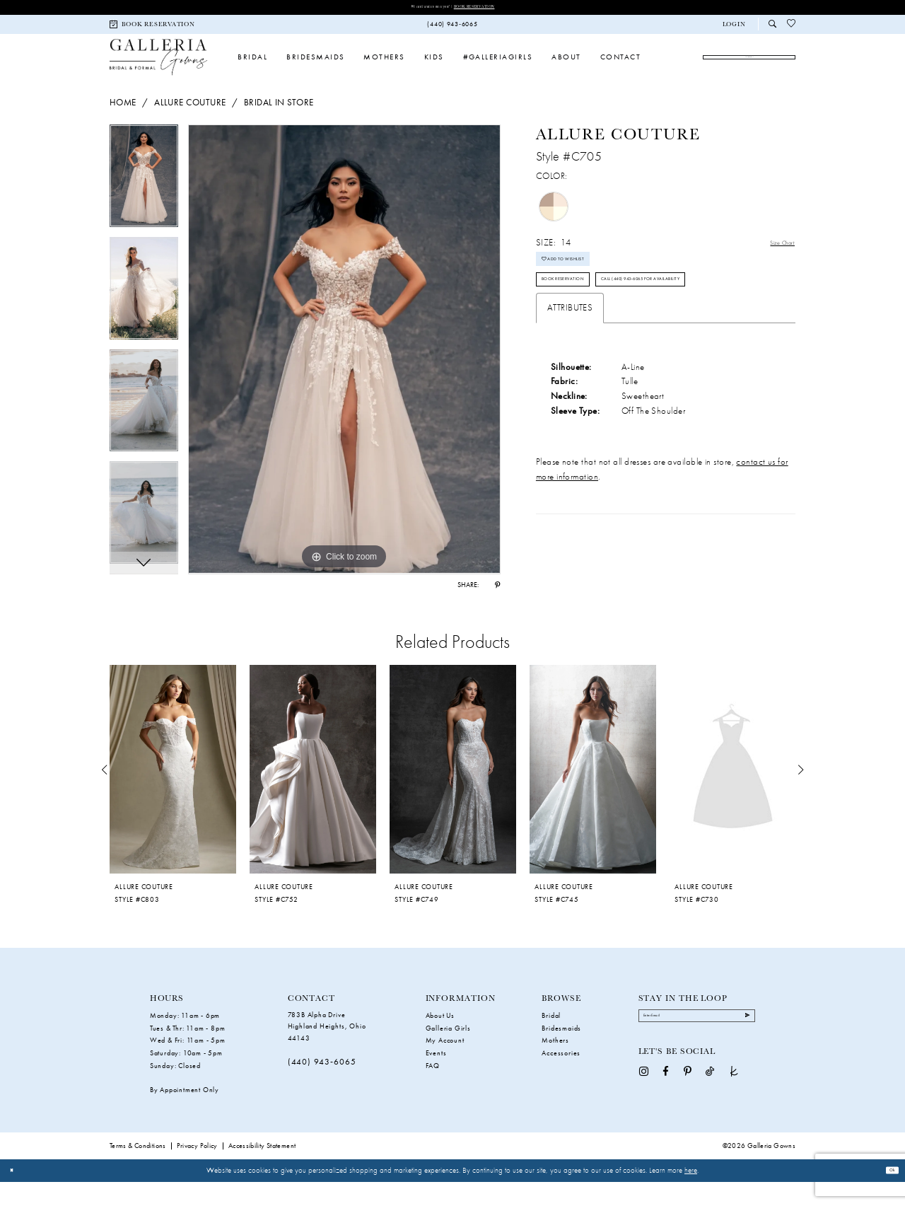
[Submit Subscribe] (742, 1045)
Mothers (555, 1064)
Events (436, 1077)
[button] (734, 28)
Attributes (569, 393)
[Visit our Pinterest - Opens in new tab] (687, 1104)
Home (123, 123)
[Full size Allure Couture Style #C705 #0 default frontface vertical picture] (344, 370)
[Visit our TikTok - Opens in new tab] (710, 1104)
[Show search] (773, 28)
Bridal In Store (279, 123)
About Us (440, 1039)
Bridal (551, 1039)
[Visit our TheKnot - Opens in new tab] (734, 1104)
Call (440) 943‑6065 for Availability (620, 360)
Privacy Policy (197, 1169)
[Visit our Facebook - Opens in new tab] (666, 1104)
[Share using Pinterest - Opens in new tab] (497, 605)
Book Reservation (494, 8)
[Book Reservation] (153, 28)
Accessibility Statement (262, 1169)
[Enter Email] (697, 1045)
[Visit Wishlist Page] (791, 28)
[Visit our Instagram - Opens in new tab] (643, 1104)
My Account (445, 1064)
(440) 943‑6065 (322, 1086)
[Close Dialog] (15, 1194)
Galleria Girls (448, 1052)
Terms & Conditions (138, 1169)
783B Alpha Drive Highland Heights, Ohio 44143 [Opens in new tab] (327, 1050)
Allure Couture (190, 123)
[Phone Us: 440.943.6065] (452, 28)
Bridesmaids (561, 1052)
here (690, 1194)
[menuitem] (153, 28)
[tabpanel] (144, 201)
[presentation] (173, 794)
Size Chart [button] (775, 263)
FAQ (433, 1090)
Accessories (561, 1077)
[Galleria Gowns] (158, 69)
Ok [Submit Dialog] (888, 1195)
